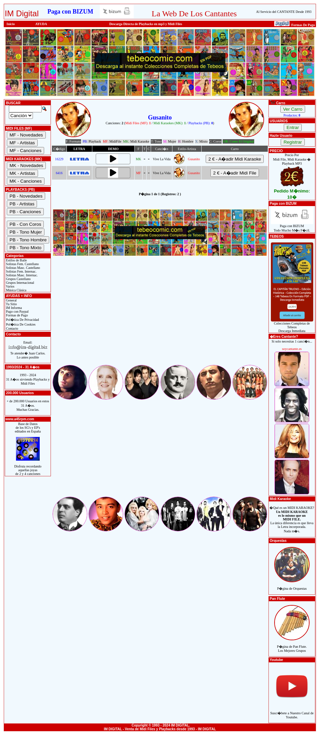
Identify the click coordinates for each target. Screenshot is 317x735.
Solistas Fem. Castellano (22, 264)
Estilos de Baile (16, 260)
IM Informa (13, 308)
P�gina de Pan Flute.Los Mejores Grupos (292, 645)
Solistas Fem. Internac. (20, 271)
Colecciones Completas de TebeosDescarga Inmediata (292, 325)
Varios (9, 286)
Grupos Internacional (19, 282)
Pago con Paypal (17, 311)
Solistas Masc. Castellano (22, 268)
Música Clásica (15, 290)
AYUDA (41, 24)
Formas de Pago (16, 315)
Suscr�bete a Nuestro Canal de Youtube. (292, 711)
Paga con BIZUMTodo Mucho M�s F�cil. (292, 226)
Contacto (11, 328)
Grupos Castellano (18, 279)
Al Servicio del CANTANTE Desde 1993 (284, 12)
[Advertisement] (160, 316)
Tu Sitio (11, 304)
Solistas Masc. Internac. (21, 275)
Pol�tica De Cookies (20, 324)
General (11, 300)
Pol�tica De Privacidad (22, 319)
